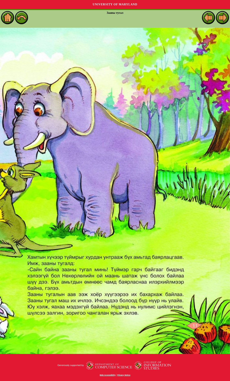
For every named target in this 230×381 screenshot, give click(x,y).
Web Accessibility (108, 375)
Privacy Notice (123, 375)
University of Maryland (115, 4)
